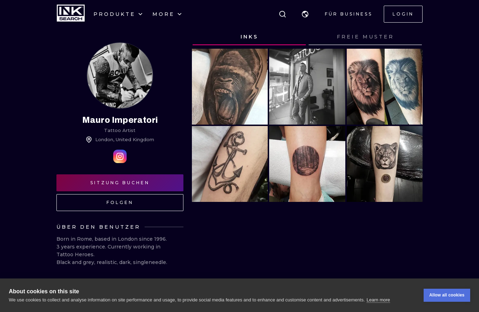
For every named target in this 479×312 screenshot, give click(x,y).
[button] (305, 14)
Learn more (378, 299)
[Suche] (282, 14)
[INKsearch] (70, 14)
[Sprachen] (305, 14)
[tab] (249, 37)
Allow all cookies (447, 295)
